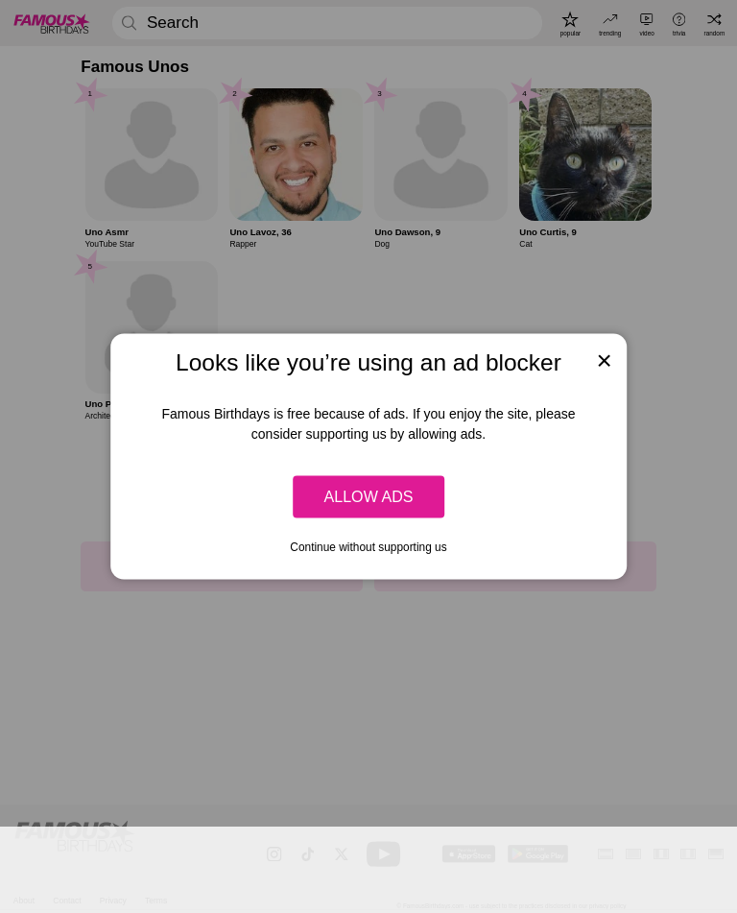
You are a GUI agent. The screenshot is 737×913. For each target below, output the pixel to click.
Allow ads (368, 496)
